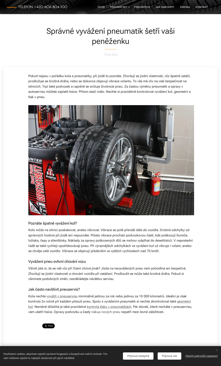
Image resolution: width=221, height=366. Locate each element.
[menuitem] (103, 7)
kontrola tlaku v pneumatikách (109, 307)
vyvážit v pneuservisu (62, 296)
